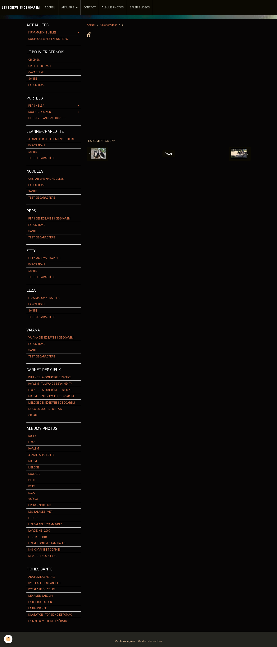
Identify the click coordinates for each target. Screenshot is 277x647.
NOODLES (34, 473)
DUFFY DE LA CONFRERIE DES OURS (49, 377)
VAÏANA (33, 499)
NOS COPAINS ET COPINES (44, 549)
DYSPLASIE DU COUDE (42, 589)
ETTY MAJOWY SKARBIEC (44, 258)
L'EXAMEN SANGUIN (40, 595)
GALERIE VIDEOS (140, 7)
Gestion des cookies (150, 641)
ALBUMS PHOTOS (113, 7)
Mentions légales (125, 641)
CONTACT (90, 7)
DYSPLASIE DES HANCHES (44, 583)
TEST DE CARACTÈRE (41, 158)
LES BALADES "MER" (40, 511)
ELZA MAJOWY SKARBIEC (44, 297)
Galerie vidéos (108, 24)
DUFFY (32, 435)
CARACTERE (36, 72)
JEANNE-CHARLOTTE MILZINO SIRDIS (51, 139)
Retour (169, 153)
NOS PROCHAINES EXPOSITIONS (48, 38)
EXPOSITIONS (36, 84)
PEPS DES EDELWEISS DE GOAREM (49, 218)
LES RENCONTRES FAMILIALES (47, 543)
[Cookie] (8, 639)
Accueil (91, 24)
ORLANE (33, 415)
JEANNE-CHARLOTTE (41, 454)
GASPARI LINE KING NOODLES (46, 178)
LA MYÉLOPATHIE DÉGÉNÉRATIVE (48, 621)
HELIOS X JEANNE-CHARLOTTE (47, 118)
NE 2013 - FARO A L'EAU (42, 555)
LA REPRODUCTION (40, 602)
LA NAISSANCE (37, 608)
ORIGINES (34, 59)
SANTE (32, 78)
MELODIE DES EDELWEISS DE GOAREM (51, 402)
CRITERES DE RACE (40, 66)
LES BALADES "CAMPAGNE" (45, 524)
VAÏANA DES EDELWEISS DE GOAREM (51, 337)
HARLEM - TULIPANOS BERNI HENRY (50, 383)
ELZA (31, 492)
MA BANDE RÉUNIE (39, 505)
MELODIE (33, 467)
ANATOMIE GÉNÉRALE (41, 576)
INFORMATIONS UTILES (42, 32)
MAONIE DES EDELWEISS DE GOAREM (51, 396)
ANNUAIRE (68, 7)
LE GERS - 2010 (37, 536)
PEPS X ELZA (36, 105)
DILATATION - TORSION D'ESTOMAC (50, 614)
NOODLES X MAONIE (40, 111)
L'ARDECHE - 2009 (39, 530)
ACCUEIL (50, 7)
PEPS (31, 480)
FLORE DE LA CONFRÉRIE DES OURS (49, 390)
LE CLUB (33, 518)
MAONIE (33, 461)
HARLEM (33, 448)
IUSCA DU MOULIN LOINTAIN (45, 408)
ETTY (31, 486)
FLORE (32, 442)
